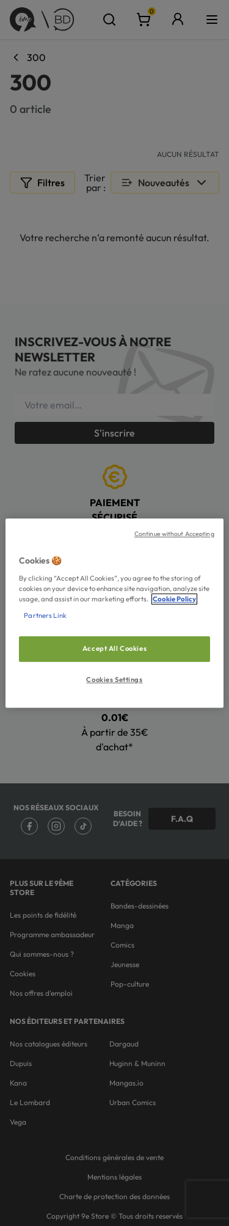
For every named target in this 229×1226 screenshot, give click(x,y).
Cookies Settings (114, 679)
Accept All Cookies (114, 648)
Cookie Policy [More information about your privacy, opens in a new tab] (174, 599)
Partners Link (45, 615)
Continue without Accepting (174, 533)
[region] (114, 613)
